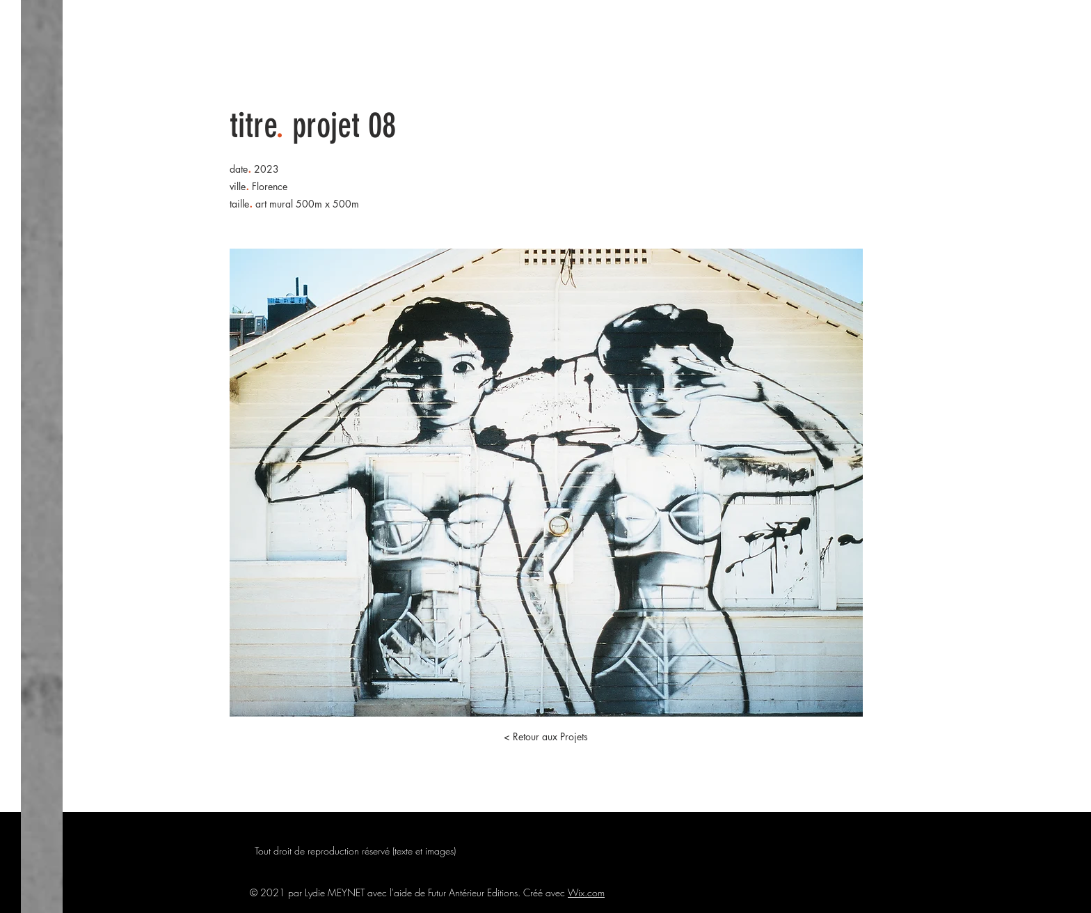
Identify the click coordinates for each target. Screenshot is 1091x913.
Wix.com (586, 892)
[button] (545, 737)
